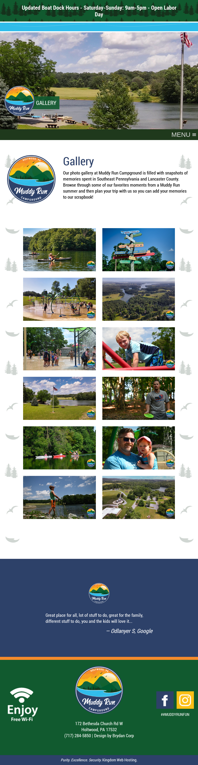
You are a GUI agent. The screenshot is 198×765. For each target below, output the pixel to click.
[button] (180, 134)
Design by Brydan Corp (114, 735)
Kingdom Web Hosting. (119, 759)
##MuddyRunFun (175, 714)
